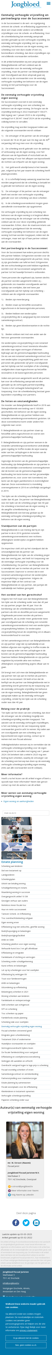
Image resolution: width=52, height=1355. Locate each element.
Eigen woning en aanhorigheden (18, 801)
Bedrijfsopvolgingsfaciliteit (13, 935)
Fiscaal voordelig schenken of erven (17, 1069)
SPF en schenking (9, 1009)
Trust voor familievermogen (13, 978)
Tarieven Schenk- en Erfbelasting (16, 914)
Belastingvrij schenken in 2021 (14, 991)
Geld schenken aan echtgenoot (15, 1004)
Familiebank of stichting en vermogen (18, 957)
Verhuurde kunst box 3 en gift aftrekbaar (19, 948)
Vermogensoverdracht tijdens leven (17, 1048)
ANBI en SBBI (7, 939)
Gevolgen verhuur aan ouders (14, 900)
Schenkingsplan (8, 879)
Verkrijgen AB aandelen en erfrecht (17, 1061)
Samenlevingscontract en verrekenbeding (19, 1074)
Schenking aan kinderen (11, 866)
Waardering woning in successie (15, 892)
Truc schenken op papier (12, 1013)
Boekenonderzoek (16, 838)
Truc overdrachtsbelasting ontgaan (17, 918)
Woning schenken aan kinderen (15, 996)
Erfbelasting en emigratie (12, 952)
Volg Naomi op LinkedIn (21, 1194)
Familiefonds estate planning (14, 1017)
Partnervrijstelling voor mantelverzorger (19, 1078)
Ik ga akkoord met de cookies (26, 1338)
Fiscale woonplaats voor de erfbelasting (19, 1087)
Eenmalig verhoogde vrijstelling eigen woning (21, 1026)
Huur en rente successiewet (13, 909)
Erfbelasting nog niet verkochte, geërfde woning (22, 926)
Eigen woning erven (10, 922)
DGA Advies (17, 846)
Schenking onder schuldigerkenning (17, 961)
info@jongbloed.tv (11, 1283)
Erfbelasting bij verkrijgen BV (14, 974)
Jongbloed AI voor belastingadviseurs (17, 855)
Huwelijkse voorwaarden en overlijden (18, 1043)
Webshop (17, 821)
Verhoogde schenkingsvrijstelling (16, 1095)
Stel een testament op (11, 870)
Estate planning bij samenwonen (16, 1082)
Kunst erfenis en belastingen (14, 965)
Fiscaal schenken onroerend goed (16, 1030)
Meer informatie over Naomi (23, 1190)
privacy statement (28, 1330)
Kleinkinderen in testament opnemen (17, 1091)
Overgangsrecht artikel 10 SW (14, 896)
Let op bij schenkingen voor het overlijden (20, 970)
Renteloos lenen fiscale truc (13, 905)
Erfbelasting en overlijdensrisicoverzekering (20, 1056)
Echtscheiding (16, 829)
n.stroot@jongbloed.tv (20, 1186)
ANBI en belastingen (10, 983)
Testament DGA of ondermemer (16, 1039)
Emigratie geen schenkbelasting (15, 1035)
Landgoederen (7, 874)
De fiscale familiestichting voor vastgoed (19, 1052)
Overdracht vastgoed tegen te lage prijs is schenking (24, 1065)
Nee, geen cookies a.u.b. (26, 1345)
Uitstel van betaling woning (13, 883)
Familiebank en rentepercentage (15, 1000)
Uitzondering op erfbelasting (14, 987)
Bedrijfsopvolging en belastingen (16, 931)
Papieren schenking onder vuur (15, 1100)
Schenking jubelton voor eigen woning (18, 944)
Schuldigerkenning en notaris (14, 887)
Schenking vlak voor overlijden (14, 1022)
